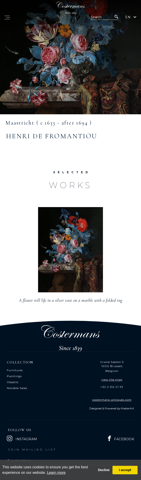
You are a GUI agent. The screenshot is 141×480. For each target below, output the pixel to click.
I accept (125, 470)
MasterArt (127, 408)
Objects (12, 382)
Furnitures (15, 370)
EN (128, 17)
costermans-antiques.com (112, 399)
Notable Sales (17, 388)
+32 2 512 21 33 (111, 387)
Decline (104, 470)
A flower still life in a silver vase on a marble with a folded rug (70, 300)
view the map (111, 379)
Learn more (56, 473)
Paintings (14, 376)
